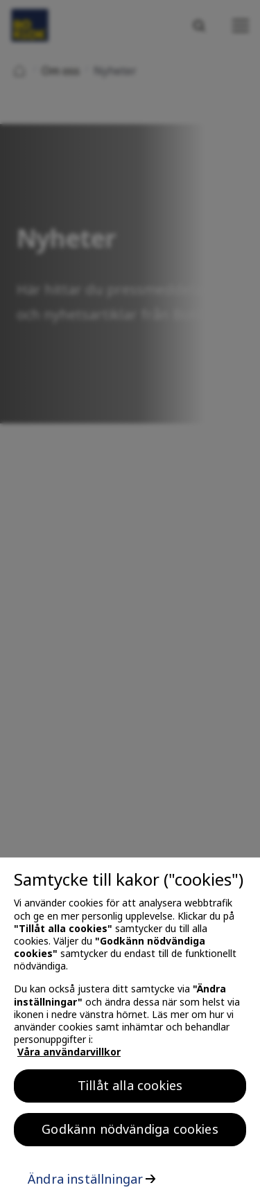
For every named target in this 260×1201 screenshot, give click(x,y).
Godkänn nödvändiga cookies (130, 1132)
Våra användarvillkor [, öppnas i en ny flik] (69, 1055)
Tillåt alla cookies (130, 1088)
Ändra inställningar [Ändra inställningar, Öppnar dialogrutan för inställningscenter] (85, 1182)
